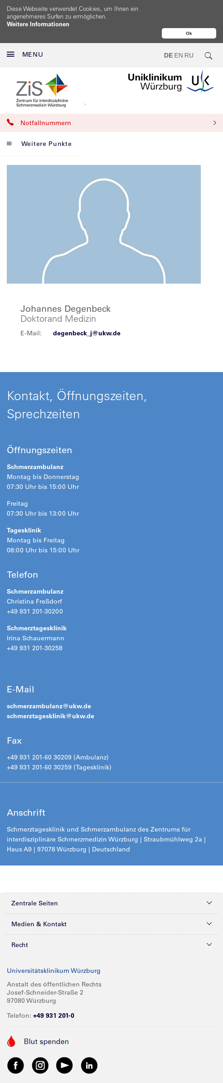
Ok (189, 33)
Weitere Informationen (38, 24)
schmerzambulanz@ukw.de (49, 687)
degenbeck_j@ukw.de (87, 314)
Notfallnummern (111, 103)
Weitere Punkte (39, 125)
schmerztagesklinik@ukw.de (50, 697)
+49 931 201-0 (53, 996)
